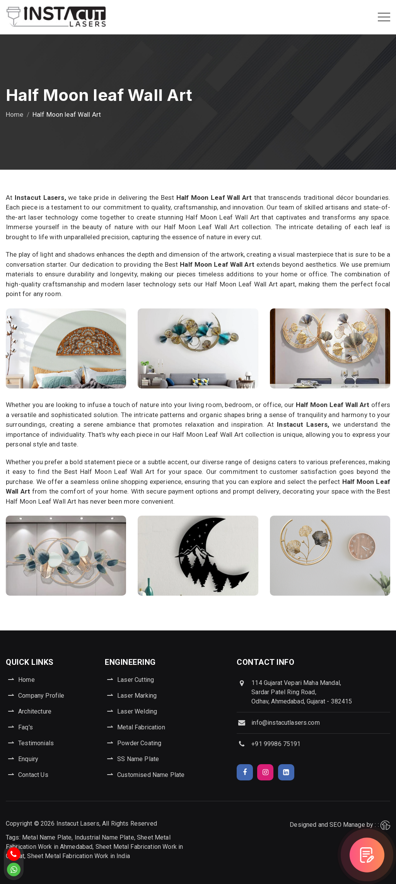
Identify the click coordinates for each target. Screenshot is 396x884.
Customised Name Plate (150, 774)
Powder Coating (139, 743)
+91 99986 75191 (275, 744)
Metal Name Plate (47, 837)
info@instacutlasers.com (285, 722)
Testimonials (36, 743)
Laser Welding (137, 711)
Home (15, 114)
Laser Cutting (135, 679)
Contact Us (33, 774)
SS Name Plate (138, 759)
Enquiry (28, 759)
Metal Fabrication (141, 727)
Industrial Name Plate (104, 837)
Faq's (25, 727)
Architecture (34, 711)
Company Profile (41, 695)
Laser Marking (137, 695)
